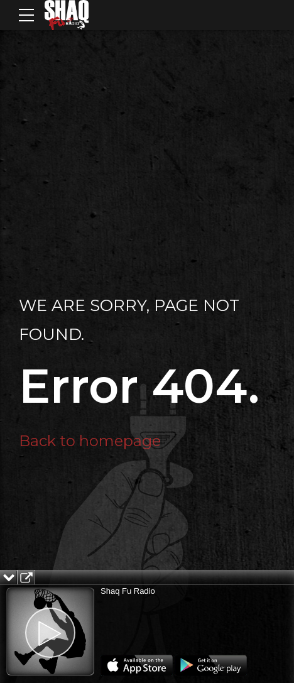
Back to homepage (90, 441)
